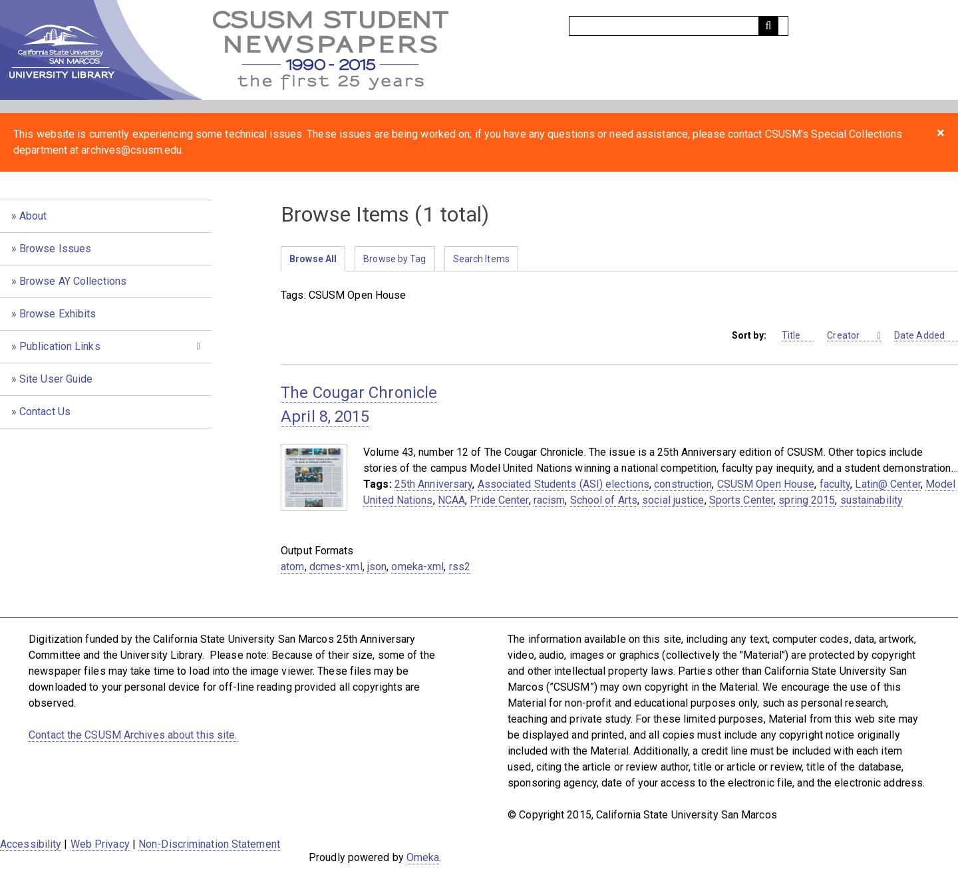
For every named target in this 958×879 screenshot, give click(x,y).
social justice (673, 500)
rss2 (459, 566)
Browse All (313, 259)
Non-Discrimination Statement (209, 844)
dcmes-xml (336, 566)
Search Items (481, 259)
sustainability (871, 500)
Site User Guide (56, 379)
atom (292, 566)
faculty (835, 484)
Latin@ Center (887, 484)
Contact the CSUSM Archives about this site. (133, 735)
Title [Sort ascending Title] (798, 335)
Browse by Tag (394, 259)
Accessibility (30, 844)
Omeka (423, 857)
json (377, 566)
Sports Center (741, 500)
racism (549, 500)
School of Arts (603, 500)
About (33, 216)
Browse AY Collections (72, 281)
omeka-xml (417, 566)
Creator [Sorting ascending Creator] (851, 335)
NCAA (451, 500)
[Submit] (768, 26)
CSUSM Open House (766, 484)
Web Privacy (100, 844)
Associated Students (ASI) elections (564, 484)
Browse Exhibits (57, 313)
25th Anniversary (434, 484)
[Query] (678, 26)
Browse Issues (55, 248)
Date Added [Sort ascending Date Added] (926, 335)
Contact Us (45, 411)
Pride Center (499, 500)
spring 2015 (806, 500)
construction (683, 484)
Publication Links (59, 346)
